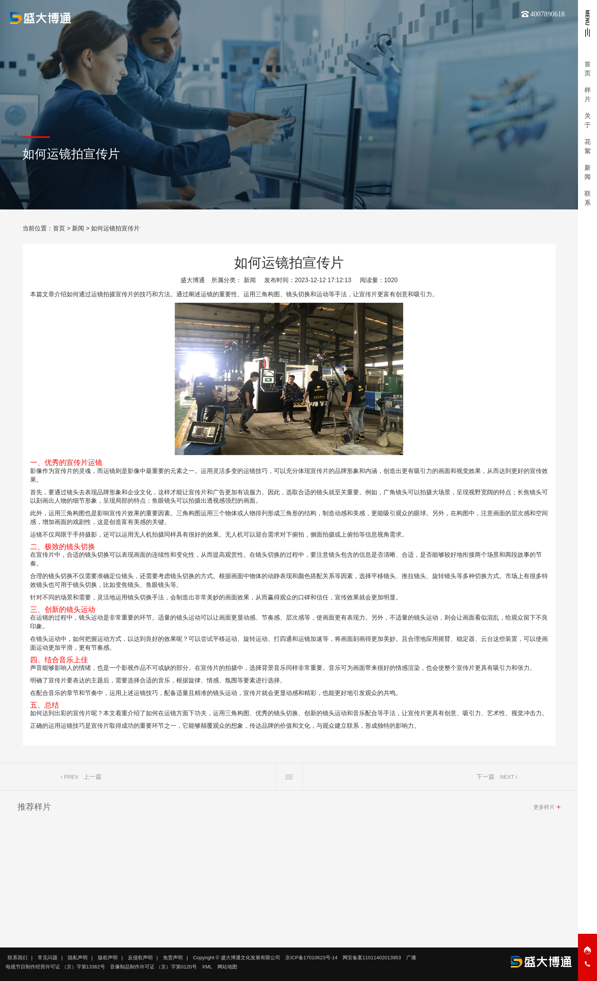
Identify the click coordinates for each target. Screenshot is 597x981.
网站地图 (227, 967)
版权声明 (108, 957)
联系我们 (17, 957)
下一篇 (485, 778)
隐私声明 (78, 957)
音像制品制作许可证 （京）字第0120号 (153, 967)
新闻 (78, 228)
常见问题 (47, 957)
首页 (59, 228)
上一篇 (92, 778)
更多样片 (544, 808)
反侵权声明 (140, 957)
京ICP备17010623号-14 (311, 957)
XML (207, 967)
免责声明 (173, 957)
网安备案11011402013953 (372, 957)
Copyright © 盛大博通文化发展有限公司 (236, 957)
